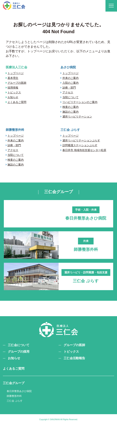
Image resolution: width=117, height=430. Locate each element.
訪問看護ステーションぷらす (79, 145)
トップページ (15, 73)
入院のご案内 (70, 82)
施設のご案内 (70, 111)
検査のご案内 (70, 106)
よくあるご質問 (16, 102)
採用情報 (12, 87)
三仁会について (18, 349)
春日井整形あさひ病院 (19, 395)
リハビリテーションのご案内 (79, 102)
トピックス (14, 92)
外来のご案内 (70, 77)
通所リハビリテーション (77, 116)
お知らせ (12, 97)
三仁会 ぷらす (14, 405)
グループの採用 (18, 356)
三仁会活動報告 (74, 362)
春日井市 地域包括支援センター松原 (84, 150)
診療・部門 (69, 87)
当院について (70, 97)
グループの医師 (16, 82)
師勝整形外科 (14, 400)
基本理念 (12, 77)
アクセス (67, 92)
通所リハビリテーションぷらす (81, 140)
